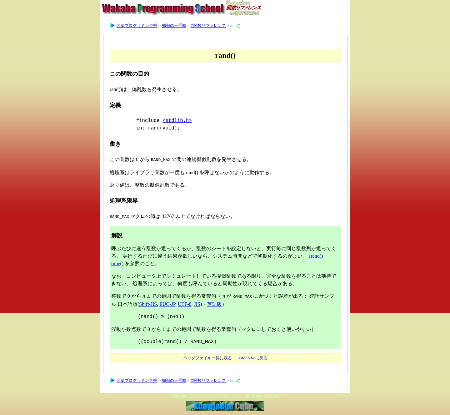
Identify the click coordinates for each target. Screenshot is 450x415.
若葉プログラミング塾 (137, 25)
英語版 (214, 302)
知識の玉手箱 (174, 25)
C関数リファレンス (208, 25)
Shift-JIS (148, 302)
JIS (197, 302)
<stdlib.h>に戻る (253, 356)
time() (117, 262)
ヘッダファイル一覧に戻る (207, 356)
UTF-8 (185, 302)
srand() (316, 254)
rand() (235, 25)
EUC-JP (167, 302)
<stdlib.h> (177, 120)
